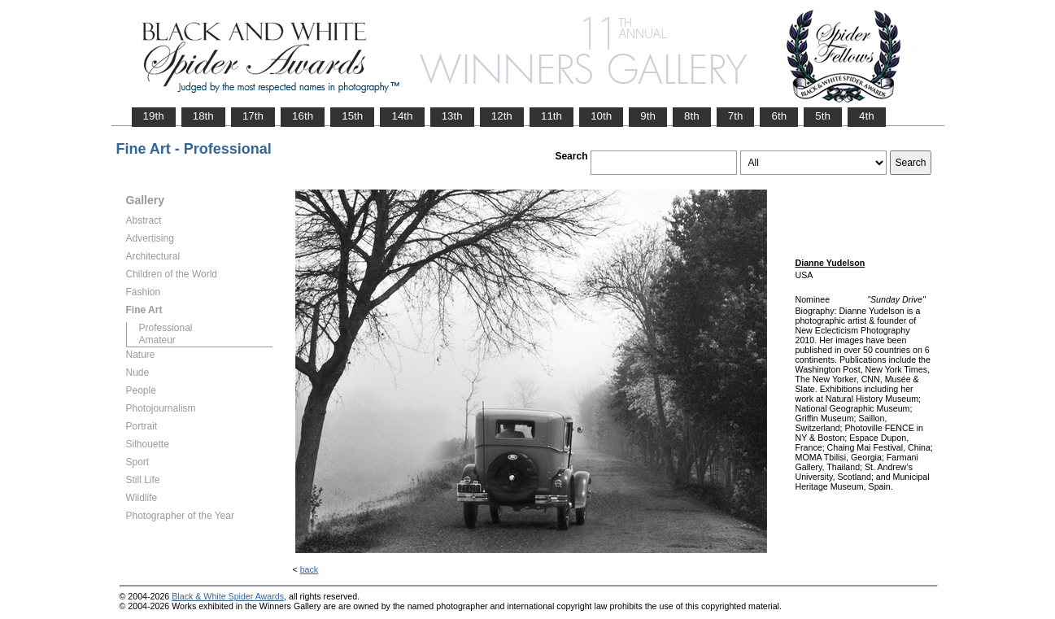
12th (501, 116)
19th (153, 116)
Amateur (157, 340)
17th (252, 116)
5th (822, 116)
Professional (166, 327)
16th (302, 116)
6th (779, 116)
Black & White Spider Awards (228, 596)
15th (352, 116)
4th (866, 116)
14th (401, 116)
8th (691, 116)
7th (735, 116)
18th (203, 116)
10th (601, 116)
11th (551, 116)
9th (648, 116)
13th (452, 116)
